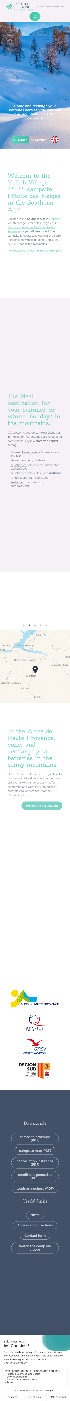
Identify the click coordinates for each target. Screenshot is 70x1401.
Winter (20, 140)
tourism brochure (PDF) (35, 1221)
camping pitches (46, 455)
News (35, 1248)
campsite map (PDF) (35, 1183)
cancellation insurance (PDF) (35, 1195)
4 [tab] (41, 625)
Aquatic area (18, 488)
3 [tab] (35, 625)
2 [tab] (29, 625)
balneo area (30, 475)
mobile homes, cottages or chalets (33, 460)
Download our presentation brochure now (35, 270)
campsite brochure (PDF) (35, 1171)
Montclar (54, 238)
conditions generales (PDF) (35, 1209)
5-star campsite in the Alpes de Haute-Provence (34, 246)
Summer (39, 140)
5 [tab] (46, 625)
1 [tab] (24, 625)
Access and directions (35, 1258)
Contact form (35, 1268)
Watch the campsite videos (35, 1280)
